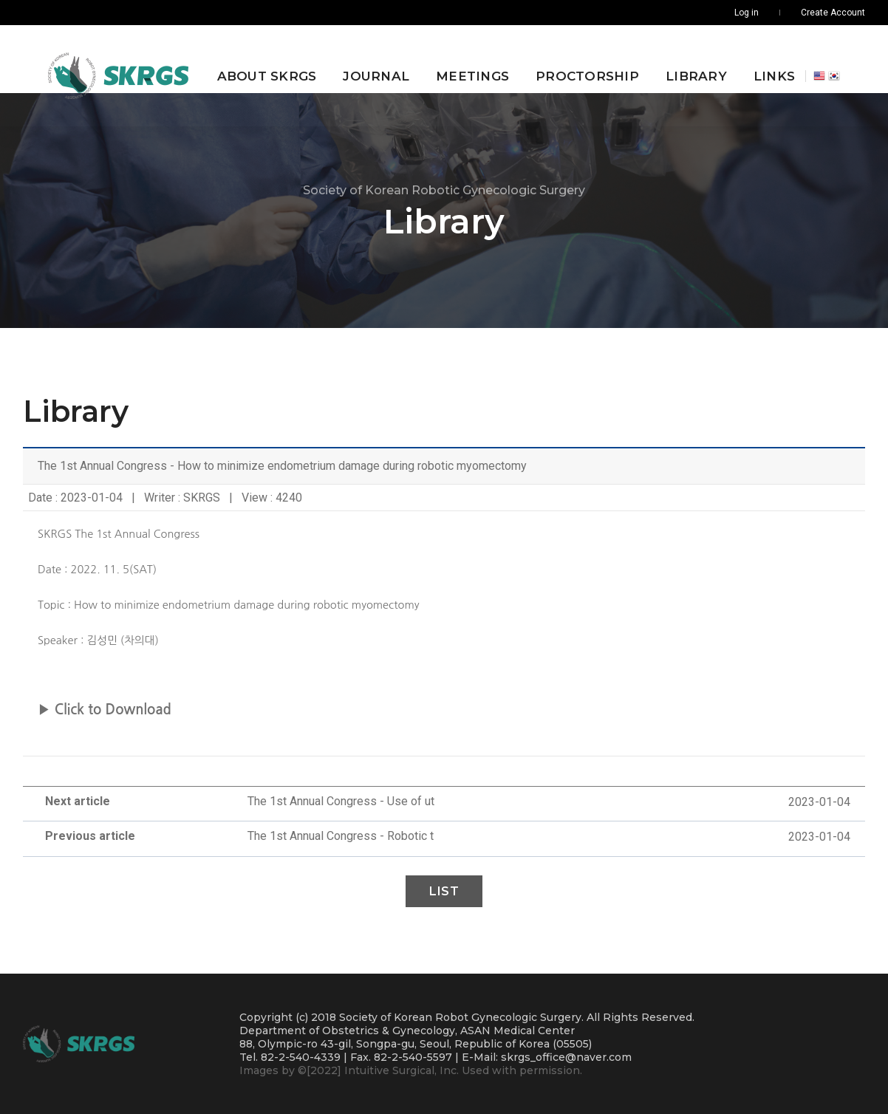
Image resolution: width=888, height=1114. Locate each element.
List (444, 891)
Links (764, 59)
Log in (746, 12)
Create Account (833, 12)
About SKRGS (257, 59)
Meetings (462, 59)
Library (686, 59)
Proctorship (577, 59)
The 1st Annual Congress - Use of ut (340, 801)
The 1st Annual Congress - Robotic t (340, 836)
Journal (366, 59)
